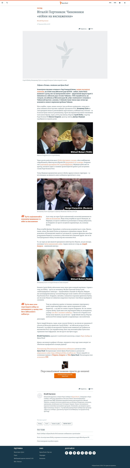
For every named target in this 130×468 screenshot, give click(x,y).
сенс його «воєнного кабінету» (62, 313)
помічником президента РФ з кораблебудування (56, 164)
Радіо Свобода (85, 336)
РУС (110, 2)
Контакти (42, 458)
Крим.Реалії (75, 397)
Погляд (39, 8)
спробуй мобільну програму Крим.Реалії (65, 375)
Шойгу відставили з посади (67, 160)
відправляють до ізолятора (74, 162)
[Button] (83, 29)
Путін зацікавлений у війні (53, 244)
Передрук (42, 455)
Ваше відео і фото (19, 452)
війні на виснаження (53, 218)
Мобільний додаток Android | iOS (23, 458)
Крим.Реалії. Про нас (45, 452)
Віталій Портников (42, 21)
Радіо (15, 455)
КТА (115, 2)
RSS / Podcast (18, 461)
